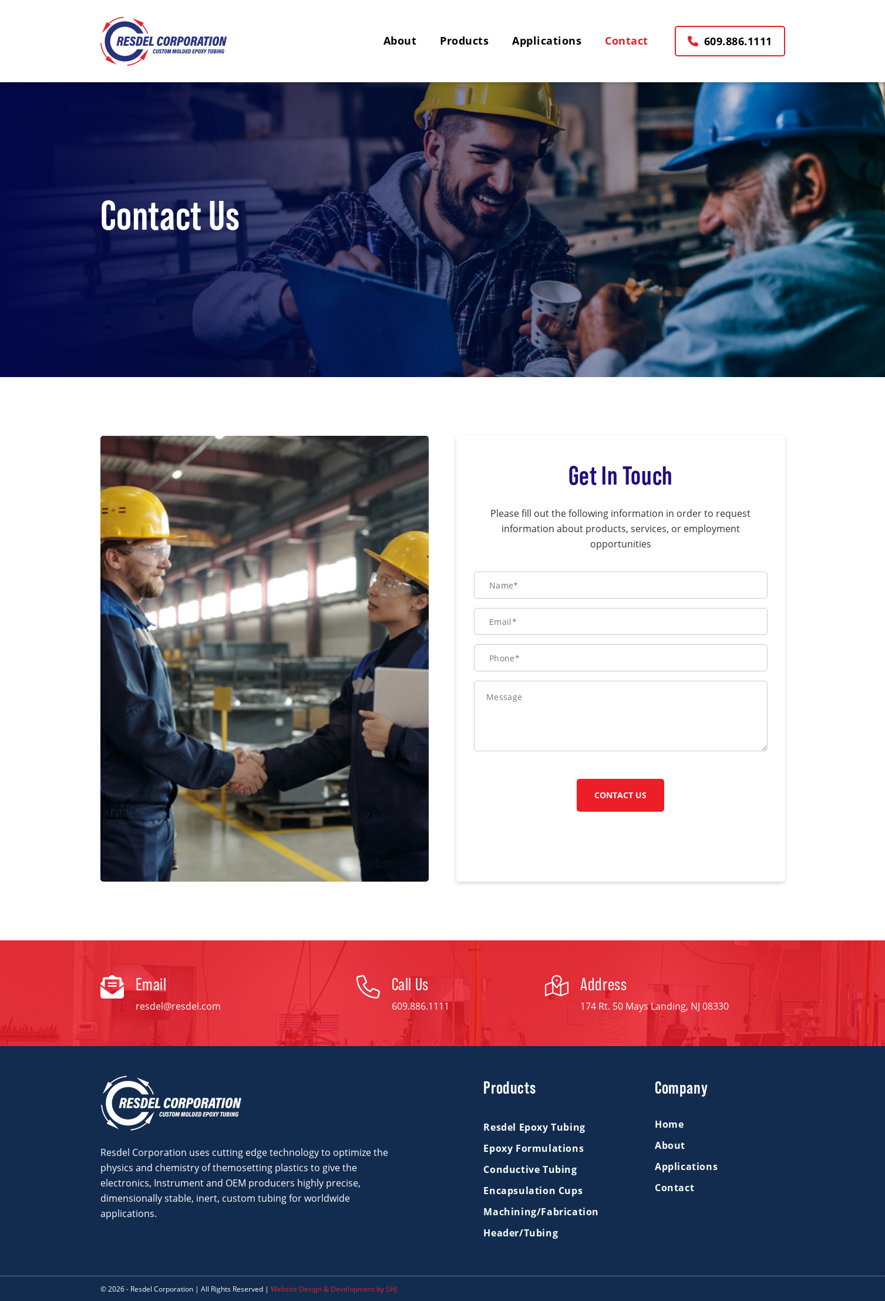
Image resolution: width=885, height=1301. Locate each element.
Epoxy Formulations (533, 1148)
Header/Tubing (520, 1232)
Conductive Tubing (530, 1169)
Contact (674, 1187)
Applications (686, 1166)
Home (669, 1124)
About (670, 1145)
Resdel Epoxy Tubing (534, 1127)
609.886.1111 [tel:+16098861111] (420, 1006)
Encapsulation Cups (533, 1190)
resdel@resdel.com (178, 1006)
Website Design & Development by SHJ (334, 1288)
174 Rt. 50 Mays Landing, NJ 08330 (654, 1006)
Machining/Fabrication (541, 1211)
